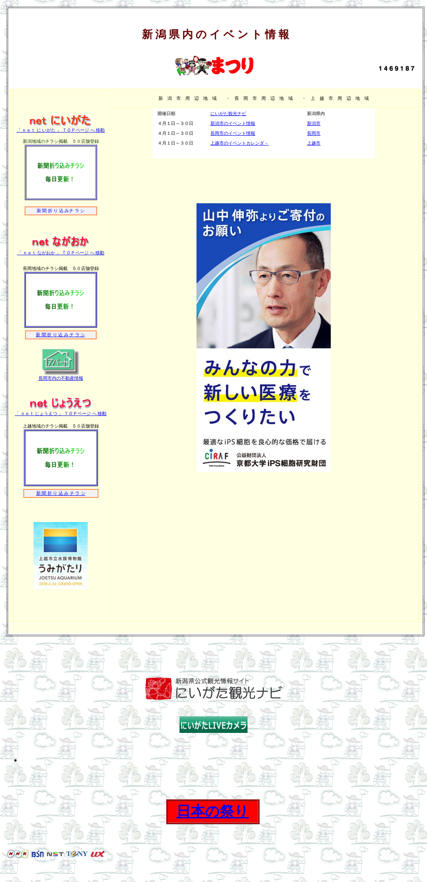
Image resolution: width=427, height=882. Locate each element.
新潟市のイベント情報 (232, 123)
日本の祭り (212, 811)
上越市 (313, 143)
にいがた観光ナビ (228, 113)
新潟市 (313, 123)
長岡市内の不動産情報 (60, 378)
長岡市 (313, 133)
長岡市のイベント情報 (232, 133)
